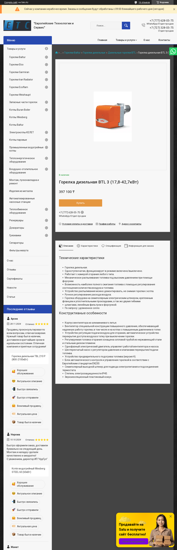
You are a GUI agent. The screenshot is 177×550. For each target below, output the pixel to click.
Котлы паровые (18, 139)
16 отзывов (144, 2)
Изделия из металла (21, 191)
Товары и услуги (125, 40)
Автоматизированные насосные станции (22, 200)
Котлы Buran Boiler (19, 109)
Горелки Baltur (72, 52)
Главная (102, 40)
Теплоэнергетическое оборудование (22, 160)
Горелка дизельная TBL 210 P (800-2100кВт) (28, 358)
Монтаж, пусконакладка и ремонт (24, 182)
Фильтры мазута (18, 250)
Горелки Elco (16, 64)
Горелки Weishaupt (20, 94)
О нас (146, 40)
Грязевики (15, 235)
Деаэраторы (16, 227)
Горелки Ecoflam (18, 87)
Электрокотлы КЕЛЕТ (21, 132)
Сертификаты (14, 278)
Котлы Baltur (16, 124)
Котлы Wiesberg (18, 117)
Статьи (11, 296)
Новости (11, 287)
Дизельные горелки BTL (122, 52)
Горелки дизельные (94, 52)
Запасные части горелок (23, 102)
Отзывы (11, 269)
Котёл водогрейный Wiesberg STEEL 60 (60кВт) (28, 470)
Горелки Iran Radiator (21, 79)
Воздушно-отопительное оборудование (23, 171)
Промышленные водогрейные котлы (26, 149)
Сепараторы (16, 242)
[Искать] (126, 25)
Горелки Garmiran (19, 72)
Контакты (164, 40)
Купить (81, 203)
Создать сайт (10, 2)
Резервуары (16, 220)
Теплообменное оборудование (18, 211)
